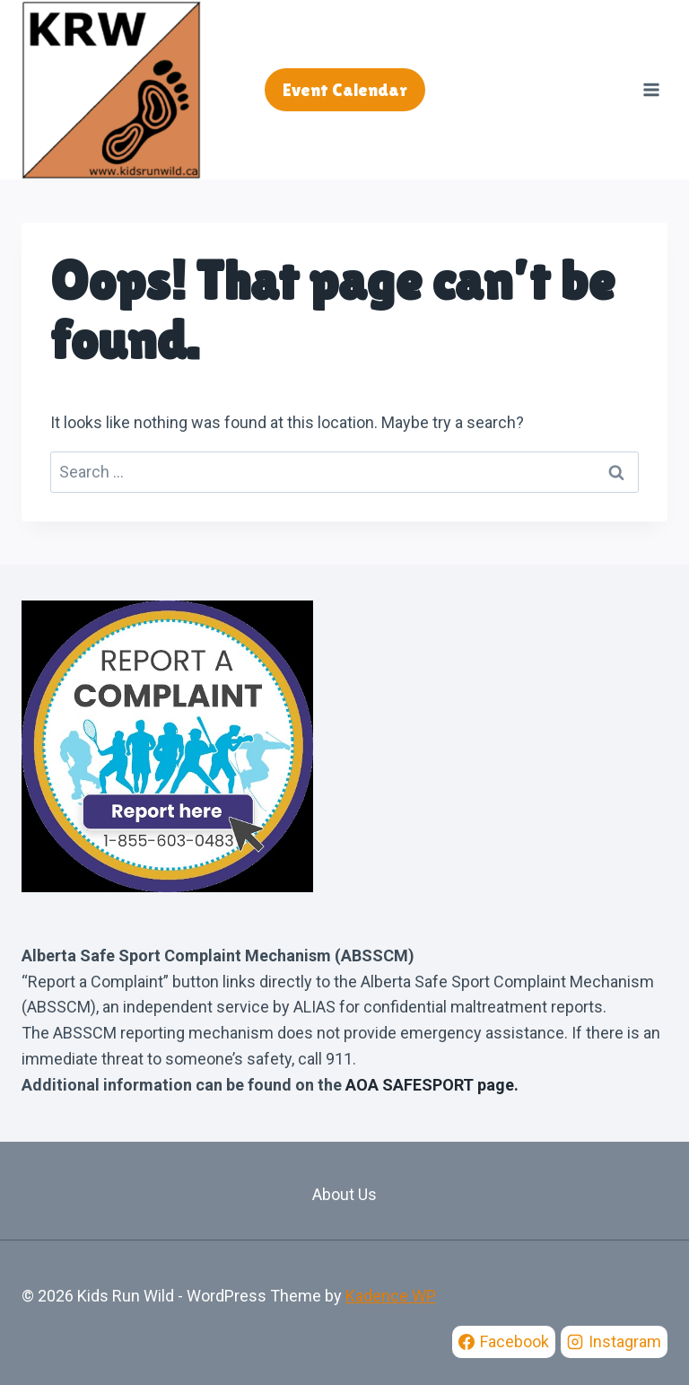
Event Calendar (345, 90)
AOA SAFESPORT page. (432, 1084)
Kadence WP (390, 1295)
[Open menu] (650, 89)
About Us (344, 1194)
